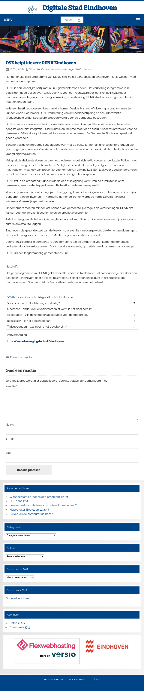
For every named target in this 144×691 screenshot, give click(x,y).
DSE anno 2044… (20, 501)
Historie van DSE (53, 679)
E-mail (11, 438)
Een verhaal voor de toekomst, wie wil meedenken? (43, 505)
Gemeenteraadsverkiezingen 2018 (61, 69)
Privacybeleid (77, 679)
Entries (17, 623)
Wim (32, 69)
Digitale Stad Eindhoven (79, 8)
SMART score (16, 297)
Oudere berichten (17, 598)
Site (8, 452)
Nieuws (87, 69)
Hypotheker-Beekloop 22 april (29, 509)
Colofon (95, 679)
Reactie (11, 386)
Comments (20, 627)
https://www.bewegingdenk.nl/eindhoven (35, 341)
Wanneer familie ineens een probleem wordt (39, 497)
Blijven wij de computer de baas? (31, 514)
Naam (10, 424)
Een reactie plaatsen (22, 357)
